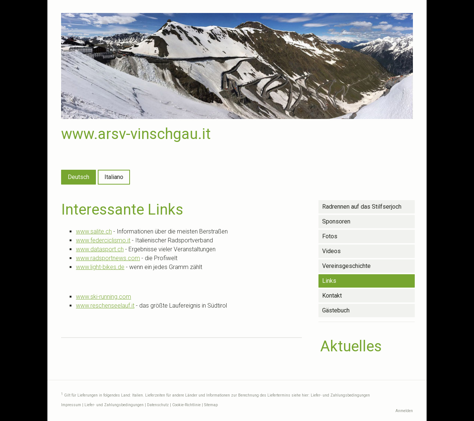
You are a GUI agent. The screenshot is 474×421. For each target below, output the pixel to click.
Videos (331, 251)
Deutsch (78, 176)
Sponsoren (336, 221)
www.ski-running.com (103, 296)
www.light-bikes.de (100, 267)
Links (329, 280)
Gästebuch (336, 310)
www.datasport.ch (100, 249)
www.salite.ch (94, 231)
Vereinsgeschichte (346, 265)
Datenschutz (158, 404)
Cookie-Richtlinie (186, 404)
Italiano (113, 176)
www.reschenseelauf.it (105, 305)
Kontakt (332, 295)
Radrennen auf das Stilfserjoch (361, 206)
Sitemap (211, 404)
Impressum (71, 404)
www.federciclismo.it (103, 240)
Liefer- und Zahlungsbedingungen (340, 395)
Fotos (329, 236)
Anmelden (404, 410)
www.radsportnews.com (108, 258)
